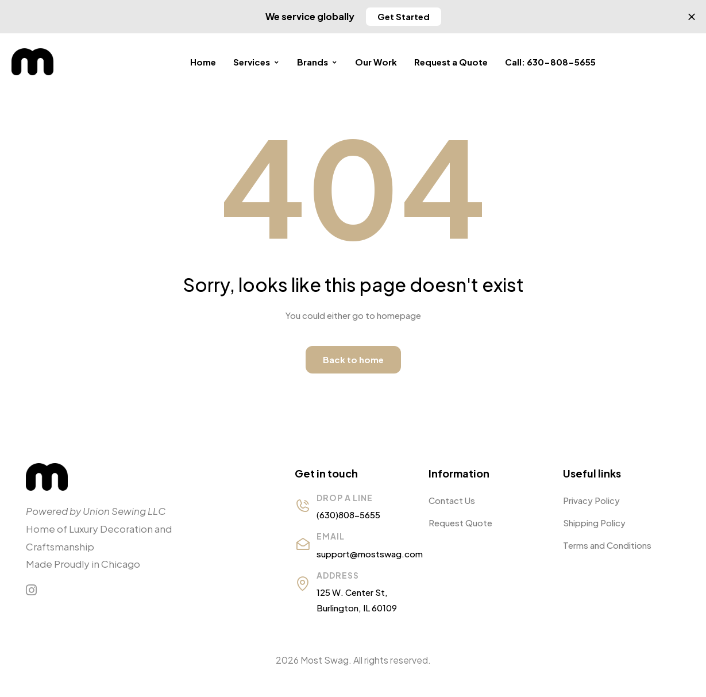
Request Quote (460, 522)
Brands (317, 61)
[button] (403, 16)
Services (256, 61)
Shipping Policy (594, 522)
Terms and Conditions (607, 545)
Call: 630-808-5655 (550, 61)
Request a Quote (451, 61)
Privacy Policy (591, 500)
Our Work (376, 61)
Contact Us (452, 500)
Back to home (353, 359)
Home (203, 61)
